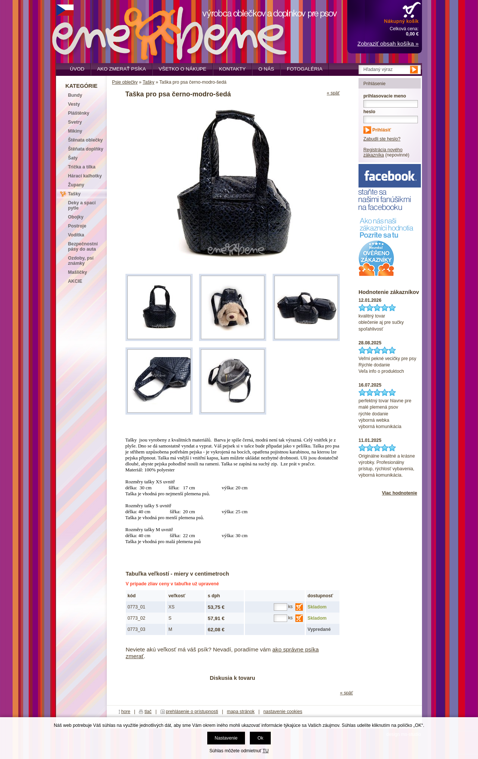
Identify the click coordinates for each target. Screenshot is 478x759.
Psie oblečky (125, 82)
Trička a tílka (81, 167)
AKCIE (75, 281)
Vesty (74, 104)
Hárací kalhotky (85, 176)
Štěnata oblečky (85, 140)
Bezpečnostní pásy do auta (83, 246)
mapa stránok (241, 711)
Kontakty (232, 69)
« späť (333, 93)
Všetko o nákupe (183, 69)
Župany (76, 185)
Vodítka (76, 235)
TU (266, 750)
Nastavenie (226, 738)
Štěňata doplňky (85, 149)
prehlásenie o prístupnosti (192, 711)
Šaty (73, 158)
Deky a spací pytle (82, 205)
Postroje (77, 226)
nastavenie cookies (282, 711)
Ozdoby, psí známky (80, 260)
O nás (266, 69)
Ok (260, 738)
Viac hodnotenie (399, 493)
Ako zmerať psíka (121, 69)
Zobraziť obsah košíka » (388, 43)
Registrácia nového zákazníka (383, 152)
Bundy (75, 95)
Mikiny (75, 131)
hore (125, 711)
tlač (148, 711)
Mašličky (77, 272)
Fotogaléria (304, 69)
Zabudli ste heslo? (381, 139)
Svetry (75, 122)
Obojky (75, 217)
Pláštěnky (78, 113)
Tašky (148, 82)
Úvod (77, 69)
